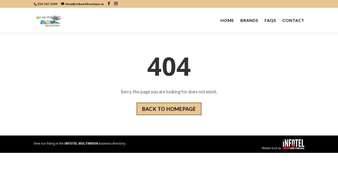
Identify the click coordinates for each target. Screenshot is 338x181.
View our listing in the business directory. (80, 143)
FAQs (270, 21)
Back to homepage (169, 109)
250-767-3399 (47, 4)
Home (227, 21)
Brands (249, 21)
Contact (293, 21)
